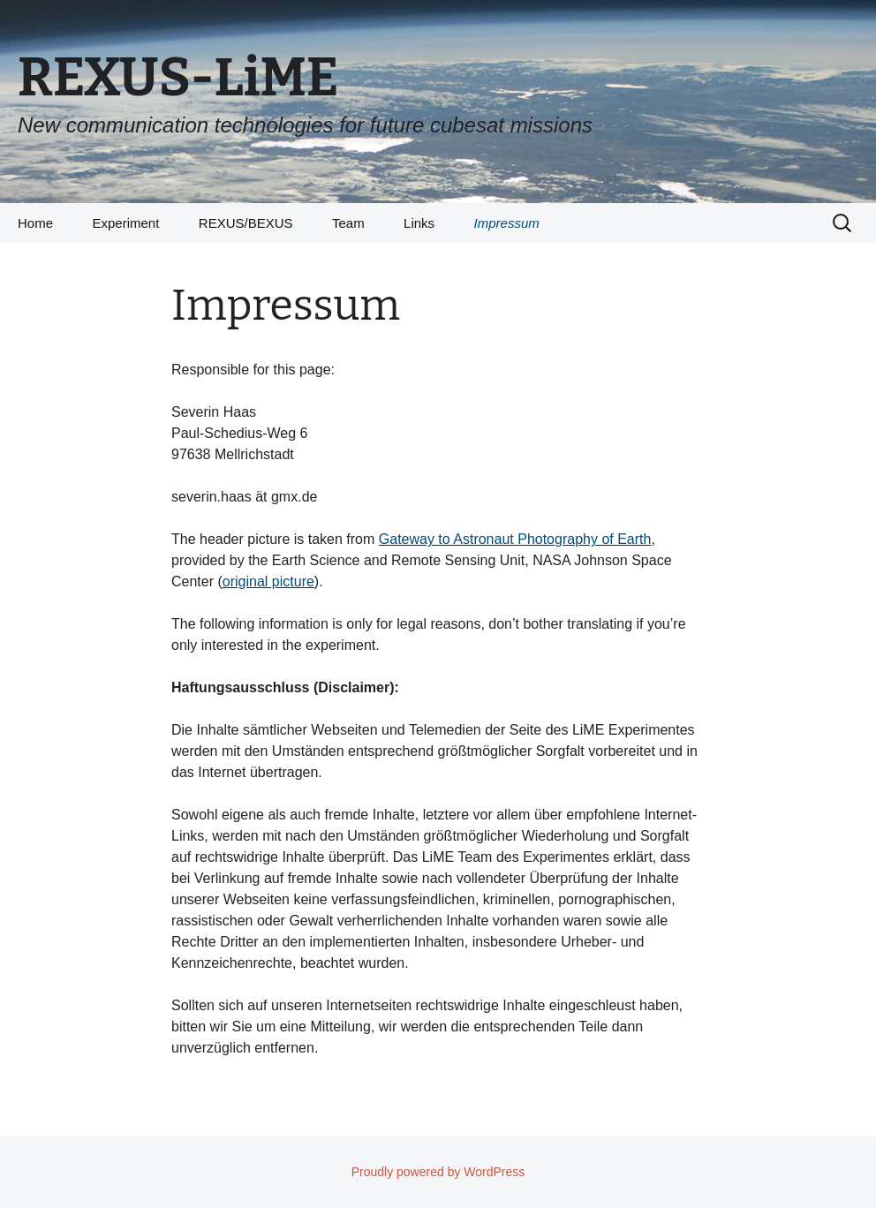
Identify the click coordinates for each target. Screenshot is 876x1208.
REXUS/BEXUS (246, 222)
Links (419, 222)
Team (348, 222)
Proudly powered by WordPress (438, 1172)
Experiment (125, 222)
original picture (268, 581)
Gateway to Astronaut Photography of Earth (515, 539)
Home (35, 222)
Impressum (507, 222)
